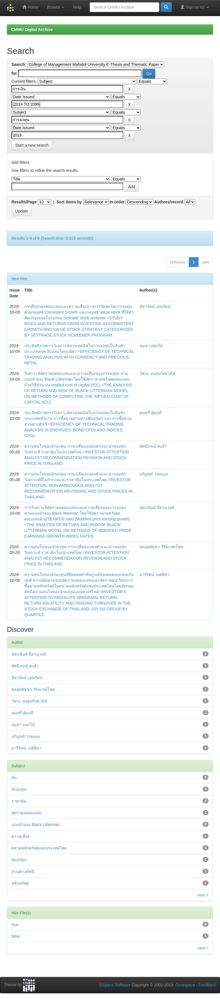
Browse (55, 7)
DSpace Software (115, 985)
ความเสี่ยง (20, 836)
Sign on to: (194, 7)
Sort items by (69, 202)
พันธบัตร (19, 860)
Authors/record (168, 202)
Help (77, 7)
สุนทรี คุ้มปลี (150, 412)
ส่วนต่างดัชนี (22, 871)
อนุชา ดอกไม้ (150, 345)
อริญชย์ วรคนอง (153, 474)
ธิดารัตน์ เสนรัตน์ (154, 306)
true (14, 924)
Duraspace (185, 985)
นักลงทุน (19, 789)
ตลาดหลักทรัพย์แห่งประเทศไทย (38, 848)
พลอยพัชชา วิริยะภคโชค (161, 546)
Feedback (207, 985)
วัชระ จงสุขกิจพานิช (157, 373)
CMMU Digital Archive (32, 29)
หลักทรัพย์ (20, 883)
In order (117, 202)
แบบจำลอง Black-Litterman (35, 824)
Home (30, 7)
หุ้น (14, 777)
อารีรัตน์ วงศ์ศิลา (154, 574)
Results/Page (24, 202)
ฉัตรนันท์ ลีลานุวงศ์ (156, 507)
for (14, 73)
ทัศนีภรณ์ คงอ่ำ (152, 446)
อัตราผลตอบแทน (26, 813)
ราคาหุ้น (18, 801)
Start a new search (32, 145)
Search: (18, 64)
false (15, 936)
